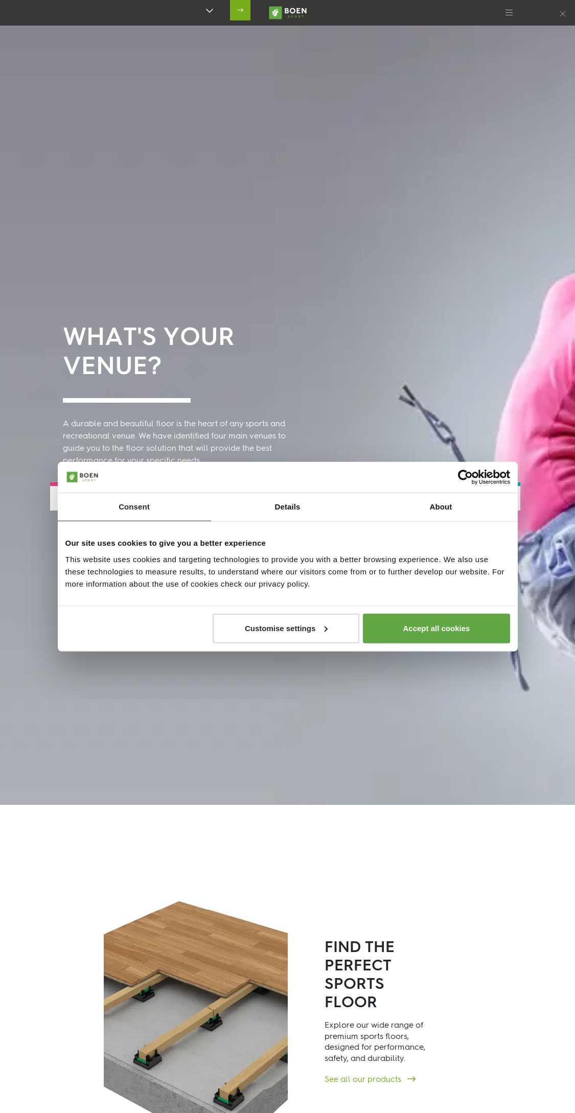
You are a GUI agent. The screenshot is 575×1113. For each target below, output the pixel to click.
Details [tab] (288, 506)
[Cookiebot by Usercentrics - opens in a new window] (465, 477)
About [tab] (441, 506)
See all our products (364, 1080)
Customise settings (286, 627)
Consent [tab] (134, 506)
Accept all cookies (436, 627)
